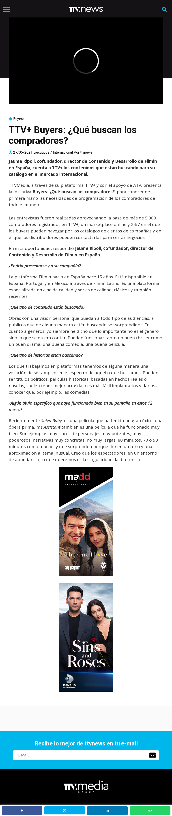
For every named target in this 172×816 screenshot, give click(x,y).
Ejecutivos (41, 152)
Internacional (63, 152)
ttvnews (86, 152)
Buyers (18, 119)
